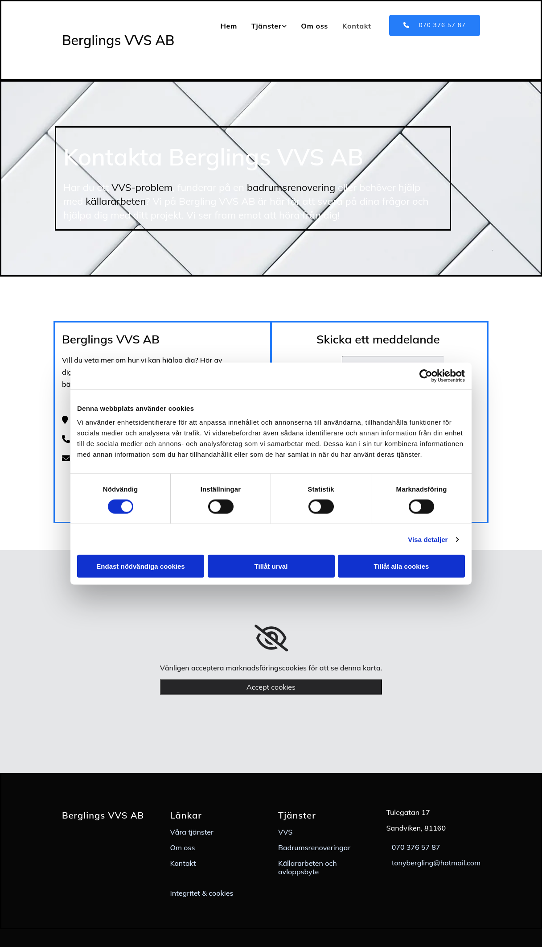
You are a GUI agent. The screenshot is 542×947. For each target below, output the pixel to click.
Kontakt (356, 25)
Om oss (314, 25)
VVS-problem (141, 187)
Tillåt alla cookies (401, 566)
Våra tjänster (192, 831)
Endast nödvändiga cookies (140, 566)
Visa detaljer (428, 539)
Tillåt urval (271, 566)
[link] (269, 26)
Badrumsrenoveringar (314, 847)
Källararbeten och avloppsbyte (307, 867)
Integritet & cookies (202, 893)
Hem (228, 25)
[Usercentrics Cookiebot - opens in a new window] (426, 375)
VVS (285, 831)
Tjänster (266, 25)
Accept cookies (271, 686)
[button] (434, 25)
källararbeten (116, 201)
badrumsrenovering (291, 187)
